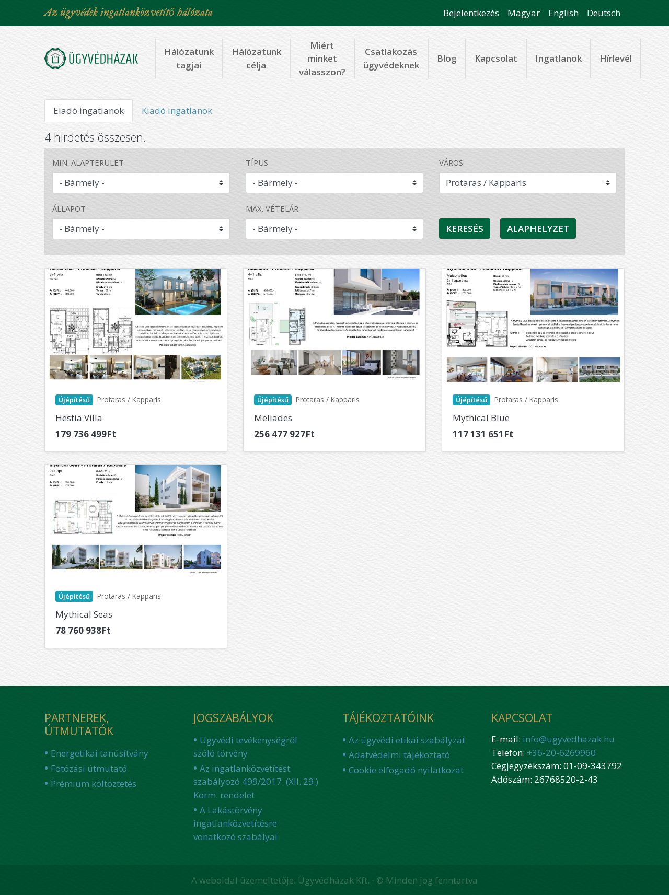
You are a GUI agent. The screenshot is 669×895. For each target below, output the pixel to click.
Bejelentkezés (471, 13)
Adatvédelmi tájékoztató (399, 755)
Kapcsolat (496, 58)
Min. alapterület (88, 162)
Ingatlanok (558, 58)
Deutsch (603, 13)
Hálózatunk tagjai (189, 58)
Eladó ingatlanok (93, 113)
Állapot (69, 208)
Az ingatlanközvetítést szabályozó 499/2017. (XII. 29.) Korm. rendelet (255, 781)
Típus (257, 162)
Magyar (523, 13)
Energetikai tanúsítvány (99, 753)
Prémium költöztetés (93, 783)
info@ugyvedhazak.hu (569, 739)
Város (451, 162)
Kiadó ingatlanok (177, 110)
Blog (447, 58)
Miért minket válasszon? (322, 58)
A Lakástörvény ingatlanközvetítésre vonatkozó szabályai (235, 823)
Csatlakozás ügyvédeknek (391, 58)
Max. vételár (272, 208)
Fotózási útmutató (89, 768)
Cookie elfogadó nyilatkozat (406, 770)
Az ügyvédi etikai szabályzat (407, 740)
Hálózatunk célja (256, 58)
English (563, 13)
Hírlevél (615, 58)
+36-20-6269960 (561, 753)
